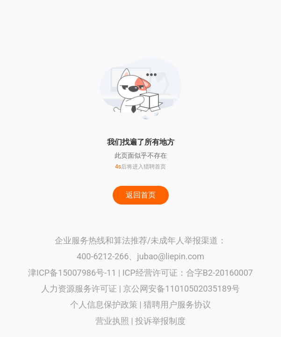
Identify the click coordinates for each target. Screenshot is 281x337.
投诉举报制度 (160, 321)
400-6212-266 (103, 256)
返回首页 (141, 195)
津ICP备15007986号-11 (72, 273)
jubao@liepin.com (170, 256)
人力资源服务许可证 (79, 288)
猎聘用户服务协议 (177, 304)
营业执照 (112, 321)
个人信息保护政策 (103, 304)
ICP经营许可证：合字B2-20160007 (187, 273)
